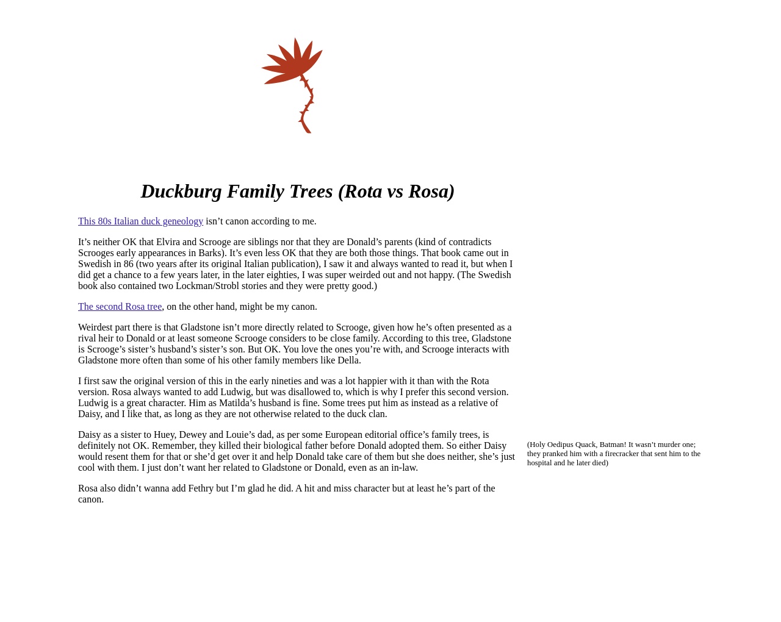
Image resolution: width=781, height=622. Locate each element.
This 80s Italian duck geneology (140, 221)
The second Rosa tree (120, 306)
